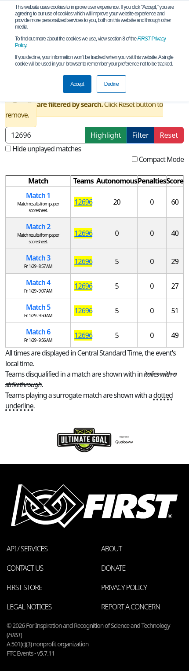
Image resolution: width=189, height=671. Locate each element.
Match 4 (38, 282)
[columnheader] (38, 181)
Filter (140, 135)
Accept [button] (77, 84)
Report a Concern (130, 607)
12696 (83, 202)
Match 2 (38, 226)
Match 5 (38, 307)
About (111, 549)
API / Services (27, 549)
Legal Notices (29, 607)
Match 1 (38, 195)
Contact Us (25, 568)
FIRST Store (24, 587)
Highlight (106, 135)
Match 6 (38, 332)
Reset (169, 135)
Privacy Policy (124, 587)
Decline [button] (111, 84)
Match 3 (38, 258)
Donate (113, 568)
